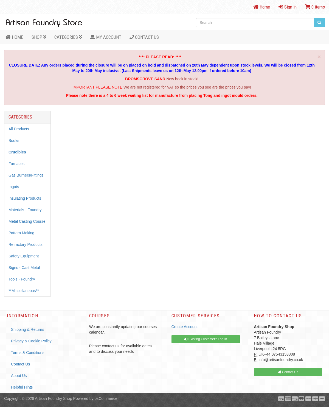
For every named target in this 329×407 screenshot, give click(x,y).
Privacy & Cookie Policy (31, 341)
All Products (19, 129)
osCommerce (105, 398)
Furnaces (16, 163)
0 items (315, 7)
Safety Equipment (24, 256)
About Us (19, 375)
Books (14, 140)
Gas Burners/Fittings (26, 175)
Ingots (14, 187)
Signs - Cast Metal (24, 267)
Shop (39, 37)
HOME (14, 37)
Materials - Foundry (25, 210)
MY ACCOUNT (105, 37)
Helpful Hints (22, 387)
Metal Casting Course (27, 221)
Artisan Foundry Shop (53, 398)
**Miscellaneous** (24, 290)
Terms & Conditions (27, 352)
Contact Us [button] (288, 372)
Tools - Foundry (22, 279)
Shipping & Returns (27, 329)
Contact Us (144, 37)
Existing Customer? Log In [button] (205, 339)
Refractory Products (26, 244)
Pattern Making (21, 233)
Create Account (184, 326)
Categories (68, 37)
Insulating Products (25, 198)
